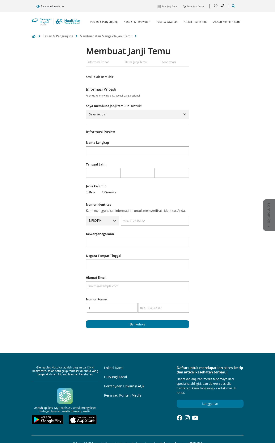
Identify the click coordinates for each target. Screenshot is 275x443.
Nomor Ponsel (97, 299)
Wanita (110, 192)
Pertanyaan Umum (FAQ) (124, 386)
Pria (92, 192)
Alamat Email (96, 277)
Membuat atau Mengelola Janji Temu (106, 36)
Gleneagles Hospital (34, 36)
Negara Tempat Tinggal (103, 256)
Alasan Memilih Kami (226, 22)
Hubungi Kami (115, 377)
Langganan (210, 404)
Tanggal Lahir (96, 164)
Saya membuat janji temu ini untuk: (114, 106)
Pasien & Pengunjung (104, 22)
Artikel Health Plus (195, 22)
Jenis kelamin (96, 186)
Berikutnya (137, 324)
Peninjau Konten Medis (122, 395)
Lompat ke (269, 215)
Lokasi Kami (113, 367)
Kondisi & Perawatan (137, 22)
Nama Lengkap (97, 142)
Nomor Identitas (98, 204)
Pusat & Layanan (167, 22)
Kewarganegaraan (100, 234)
